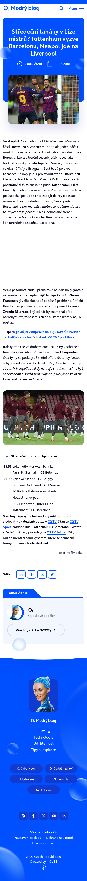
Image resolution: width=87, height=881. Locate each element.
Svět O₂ (17, 38)
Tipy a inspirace (24, 79)
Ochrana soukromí (59, 837)
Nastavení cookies (27, 837)
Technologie (21, 52)
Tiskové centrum (43, 843)
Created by (43, 865)
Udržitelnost (21, 65)
